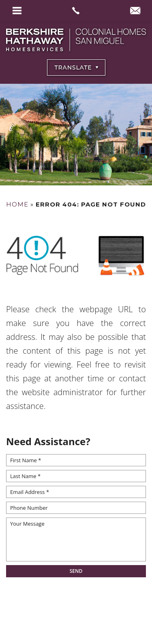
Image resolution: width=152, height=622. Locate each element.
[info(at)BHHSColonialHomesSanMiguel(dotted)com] (135, 11)
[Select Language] (76, 67)
